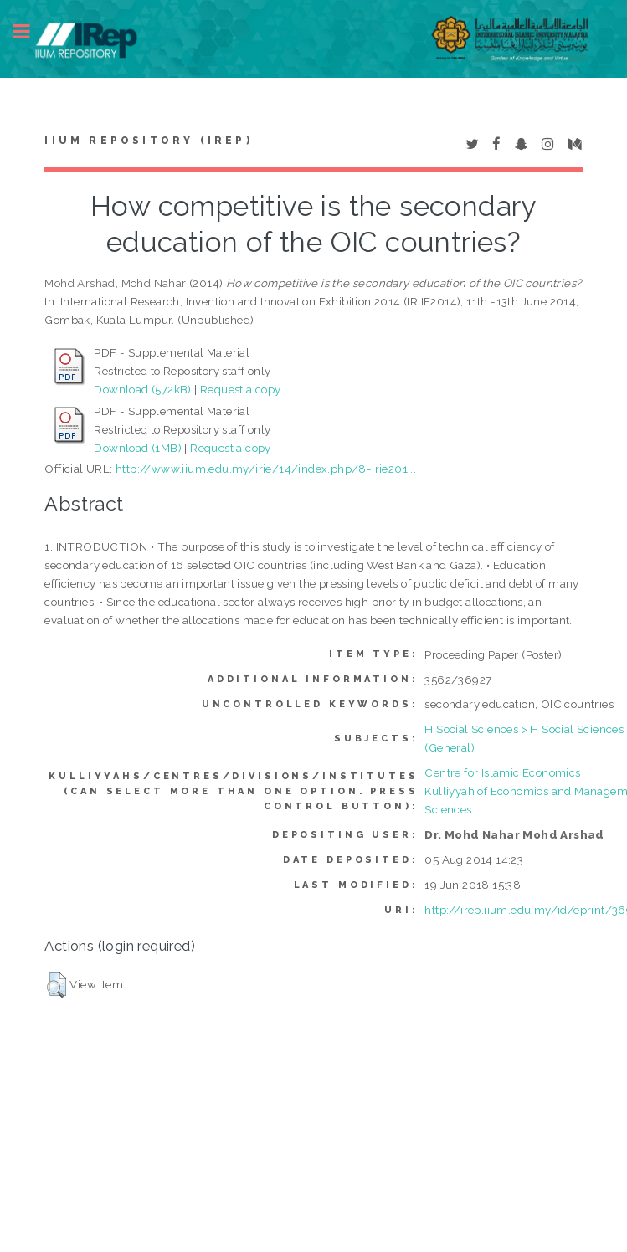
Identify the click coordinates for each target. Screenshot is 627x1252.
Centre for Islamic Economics (502, 772)
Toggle (30, 31)
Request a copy (240, 389)
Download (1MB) (138, 447)
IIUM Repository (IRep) (148, 140)
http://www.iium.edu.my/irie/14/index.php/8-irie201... (266, 468)
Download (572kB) (142, 389)
